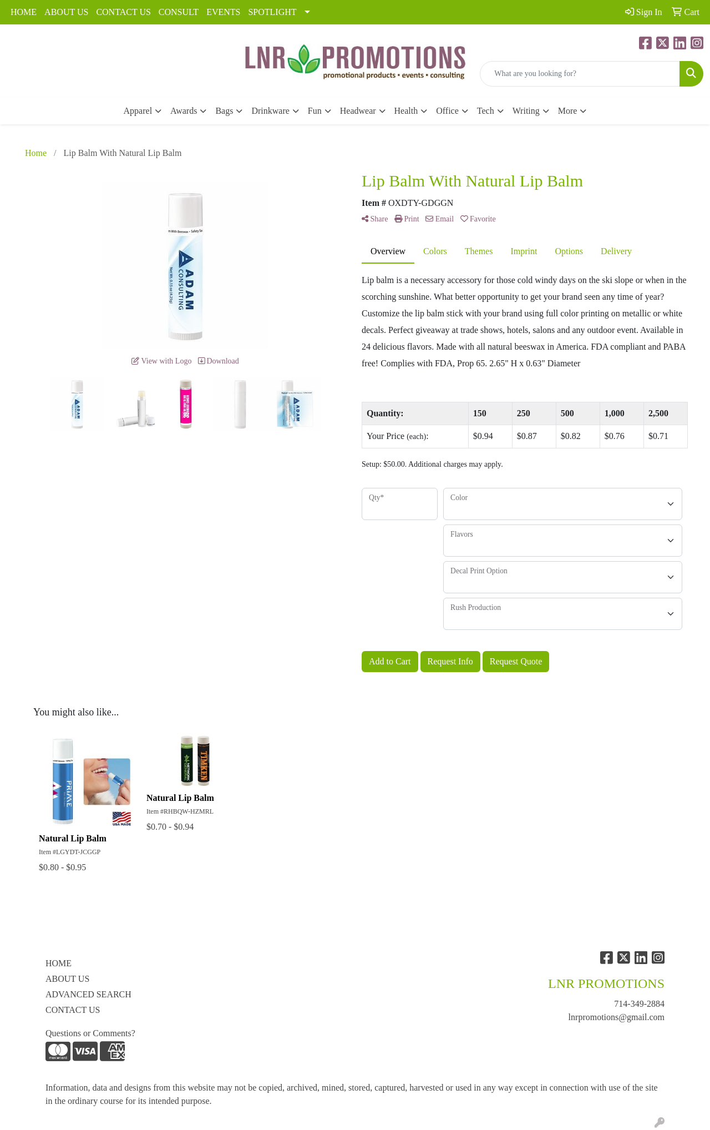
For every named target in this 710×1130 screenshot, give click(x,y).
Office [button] (447, 110)
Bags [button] (224, 110)
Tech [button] (485, 110)
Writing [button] (526, 110)
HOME (24, 12)
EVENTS (223, 12)
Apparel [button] (138, 110)
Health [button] (406, 110)
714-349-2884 (639, 1003)
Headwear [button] (358, 110)
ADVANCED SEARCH (88, 994)
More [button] (567, 110)
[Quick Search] (580, 74)
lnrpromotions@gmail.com (617, 1017)
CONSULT (179, 12)
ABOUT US (66, 12)
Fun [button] (315, 110)
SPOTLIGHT (272, 12)
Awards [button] (183, 110)
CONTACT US (123, 12)
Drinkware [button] (270, 110)
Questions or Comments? (90, 1033)
